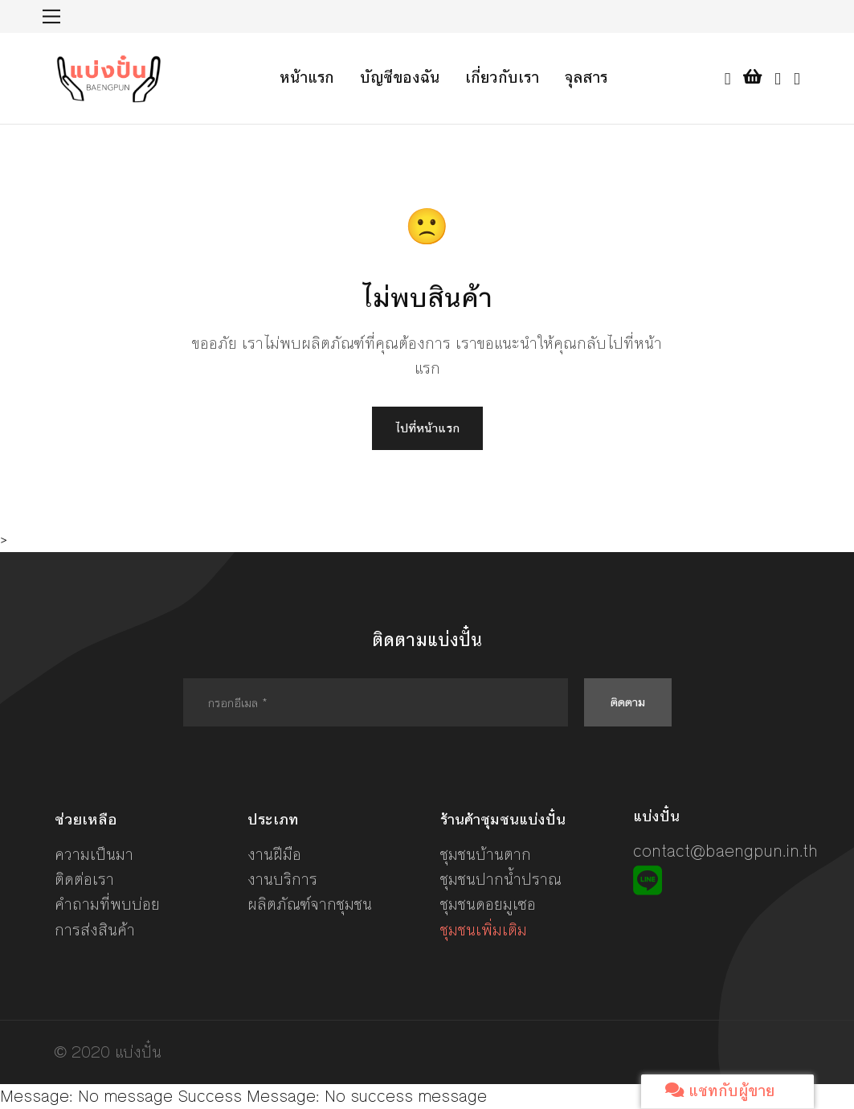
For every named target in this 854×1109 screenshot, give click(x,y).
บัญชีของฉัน (399, 77)
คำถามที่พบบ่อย (107, 904)
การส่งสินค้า (95, 930)
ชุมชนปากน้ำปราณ (501, 879)
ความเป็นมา (94, 854)
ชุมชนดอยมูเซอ (488, 904)
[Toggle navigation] (52, 16)
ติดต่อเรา (84, 879)
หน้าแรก (307, 77)
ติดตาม (628, 702)
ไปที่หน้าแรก (427, 428)
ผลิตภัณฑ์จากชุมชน (309, 904)
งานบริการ (282, 879)
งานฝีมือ (274, 854)
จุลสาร (586, 77)
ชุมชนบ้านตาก (485, 854)
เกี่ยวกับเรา (502, 77)
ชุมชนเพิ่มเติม (483, 930)
